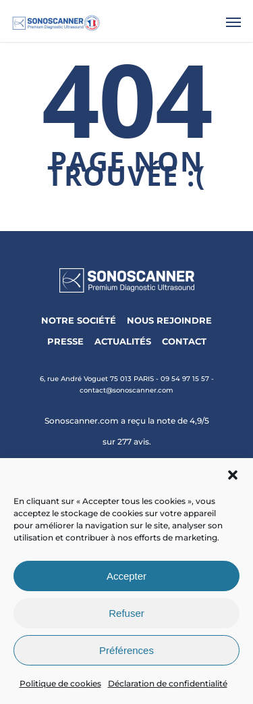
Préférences (126, 650)
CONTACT (184, 341)
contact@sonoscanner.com (126, 390)
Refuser (126, 613)
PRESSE (65, 341)
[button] (233, 475)
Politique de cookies (60, 683)
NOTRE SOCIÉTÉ (78, 320)
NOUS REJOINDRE (169, 320)
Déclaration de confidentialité (167, 683)
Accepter (126, 576)
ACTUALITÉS (122, 341)
